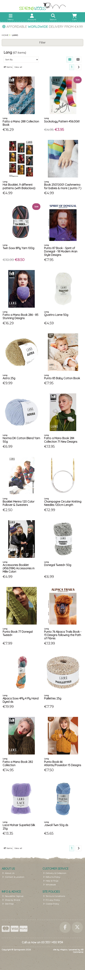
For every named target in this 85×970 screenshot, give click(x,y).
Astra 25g (9, 378)
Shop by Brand (11, 900)
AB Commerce (78, 950)
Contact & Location (13, 877)
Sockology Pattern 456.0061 (62, 121)
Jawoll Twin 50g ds (56, 825)
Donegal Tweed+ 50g (57, 565)
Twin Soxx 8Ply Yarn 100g (18, 248)
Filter (42, 42)
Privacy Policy (51, 900)
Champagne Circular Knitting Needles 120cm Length (62, 503)
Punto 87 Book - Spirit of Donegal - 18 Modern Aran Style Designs (60, 251)
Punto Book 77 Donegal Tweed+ (18, 633)
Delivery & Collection (54, 873)
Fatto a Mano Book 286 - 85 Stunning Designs (20, 316)
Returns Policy (52, 877)
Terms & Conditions (54, 896)
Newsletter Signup (12, 896)
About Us (8, 873)
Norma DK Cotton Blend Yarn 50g (21, 439)
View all (18, 67)
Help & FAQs (50, 880)
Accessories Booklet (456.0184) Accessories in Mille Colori (18, 568)
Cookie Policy (51, 903)
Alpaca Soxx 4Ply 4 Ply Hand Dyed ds (20, 700)
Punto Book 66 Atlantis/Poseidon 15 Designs (62, 763)
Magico (63, 949)
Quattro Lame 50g (56, 315)
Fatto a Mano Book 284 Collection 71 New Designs (60, 439)
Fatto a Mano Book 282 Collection (18, 763)
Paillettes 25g (52, 698)
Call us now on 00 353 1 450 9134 (42, 942)
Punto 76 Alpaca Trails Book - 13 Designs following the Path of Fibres (62, 635)
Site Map (8, 903)
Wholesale (49, 884)
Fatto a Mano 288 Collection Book (21, 123)
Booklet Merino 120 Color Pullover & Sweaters (18, 503)
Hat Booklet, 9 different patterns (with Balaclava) (19, 186)
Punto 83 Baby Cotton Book (62, 378)
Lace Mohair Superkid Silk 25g (19, 826)
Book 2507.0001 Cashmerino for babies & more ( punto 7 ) (62, 186)
